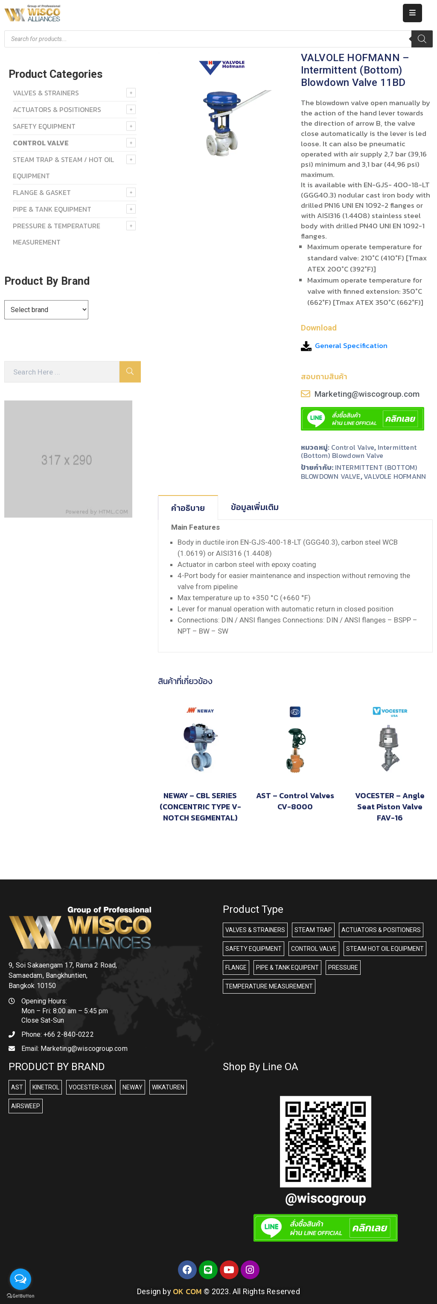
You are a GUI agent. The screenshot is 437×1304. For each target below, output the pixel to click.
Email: (74, 1048)
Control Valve (353, 447)
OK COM (187, 1291)
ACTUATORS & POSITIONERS (57, 109)
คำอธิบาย (188, 508)
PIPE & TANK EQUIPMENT (52, 209)
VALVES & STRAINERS (46, 93)
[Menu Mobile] (412, 13)
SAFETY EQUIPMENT (44, 126)
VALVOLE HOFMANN (395, 476)
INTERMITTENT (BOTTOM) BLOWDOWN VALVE (359, 471)
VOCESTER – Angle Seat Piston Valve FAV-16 (390, 806)
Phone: (57, 1034)
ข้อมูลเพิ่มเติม (255, 507)
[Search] (422, 38)
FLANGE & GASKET (42, 192)
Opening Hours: (44, 1001)
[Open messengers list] (20, 1279)
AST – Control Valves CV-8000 (295, 801)
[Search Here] (61, 372)
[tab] (188, 507)
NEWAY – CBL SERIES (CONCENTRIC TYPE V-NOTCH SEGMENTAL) (200, 806)
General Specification (351, 345)
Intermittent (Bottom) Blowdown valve (359, 451)
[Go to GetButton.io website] (20, 1295)
